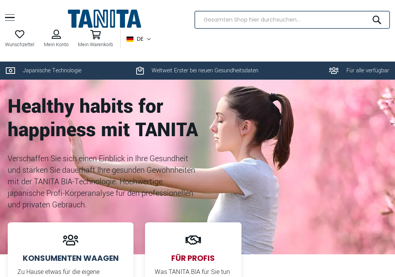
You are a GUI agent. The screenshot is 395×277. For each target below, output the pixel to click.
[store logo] (104, 21)
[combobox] (291, 22)
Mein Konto (57, 46)
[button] (139, 41)
